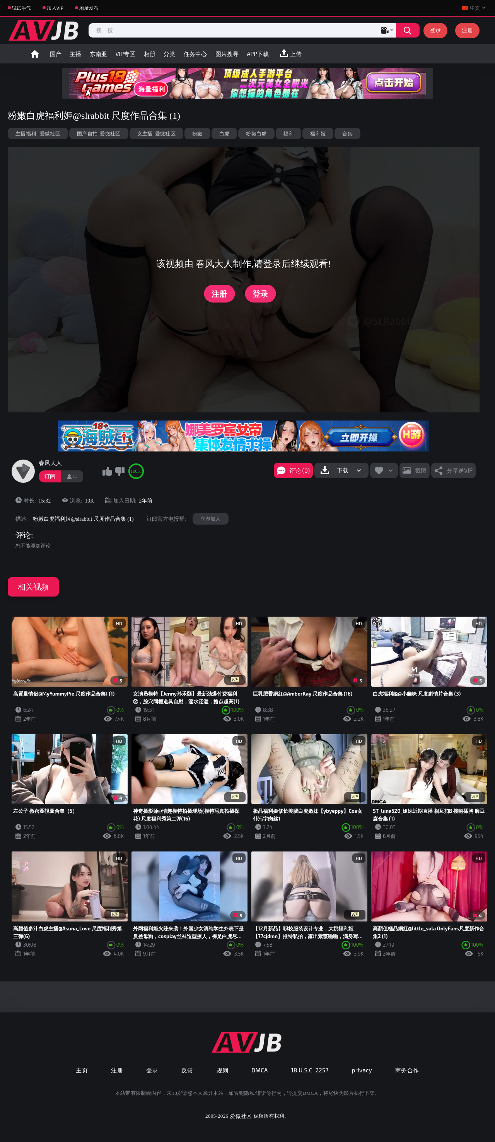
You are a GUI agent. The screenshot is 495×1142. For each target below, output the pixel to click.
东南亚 (98, 53)
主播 (75, 53)
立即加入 (210, 519)
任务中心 (195, 53)
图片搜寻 (227, 53)
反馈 (187, 1070)
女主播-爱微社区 (156, 133)
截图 (421, 470)
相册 (149, 53)
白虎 (224, 133)
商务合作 (407, 1070)
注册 (467, 30)
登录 (435, 30)
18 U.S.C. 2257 (310, 1070)
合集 (347, 133)
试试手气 (21, 7)
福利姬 (318, 133)
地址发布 (88, 7)
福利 (288, 133)
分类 (169, 53)
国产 (55, 53)
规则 (223, 1070)
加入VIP (55, 7)
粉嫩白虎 (256, 133)
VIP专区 (125, 53)
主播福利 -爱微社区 (37, 133)
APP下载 (258, 53)
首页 (34, 53)
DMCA (259, 1070)
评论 (23, 535)
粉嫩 (197, 133)
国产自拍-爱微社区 (99, 133)
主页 (82, 1070)
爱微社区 (241, 1116)
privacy (362, 1070)
